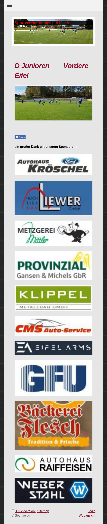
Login (91, 511)
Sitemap (43, 511)
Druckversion (24, 511)
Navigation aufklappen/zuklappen (53, 5)
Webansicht (87, 515)
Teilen (20, 137)
